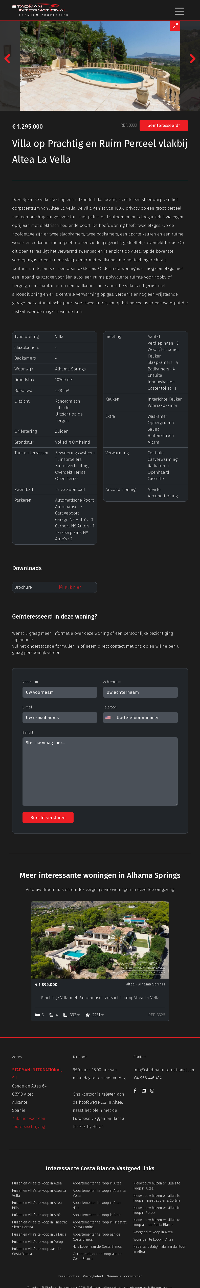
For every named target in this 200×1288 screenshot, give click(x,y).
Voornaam (30, 682)
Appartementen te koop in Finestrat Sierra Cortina (99, 1225)
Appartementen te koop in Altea (97, 1183)
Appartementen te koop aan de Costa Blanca (96, 1237)
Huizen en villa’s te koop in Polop (37, 1242)
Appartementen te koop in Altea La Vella (99, 1193)
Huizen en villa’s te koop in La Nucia (39, 1234)
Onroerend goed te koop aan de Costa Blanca (97, 1256)
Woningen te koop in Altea (153, 1239)
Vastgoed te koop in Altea (153, 1232)
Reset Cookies (68, 1276)
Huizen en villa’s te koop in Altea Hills (37, 1205)
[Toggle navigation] (179, 10)
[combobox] (109, 717)
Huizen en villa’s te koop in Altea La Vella (39, 1193)
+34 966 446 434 (148, 1078)
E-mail (27, 707)
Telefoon (110, 707)
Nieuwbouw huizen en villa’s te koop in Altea (157, 1186)
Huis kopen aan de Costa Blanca (97, 1246)
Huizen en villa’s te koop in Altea (37, 1183)
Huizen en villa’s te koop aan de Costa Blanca (36, 1251)
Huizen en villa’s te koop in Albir (36, 1215)
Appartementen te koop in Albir (97, 1215)
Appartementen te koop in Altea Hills (97, 1205)
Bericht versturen (48, 817)
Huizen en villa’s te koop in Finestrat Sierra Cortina (39, 1225)
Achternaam (112, 682)
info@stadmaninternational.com (164, 1069)
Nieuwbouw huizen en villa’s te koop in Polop (157, 1210)
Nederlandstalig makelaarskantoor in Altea (160, 1249)
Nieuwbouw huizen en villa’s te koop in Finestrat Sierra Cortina (157, 1198)
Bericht (28, 732)
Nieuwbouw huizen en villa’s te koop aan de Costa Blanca (157, 1222)
